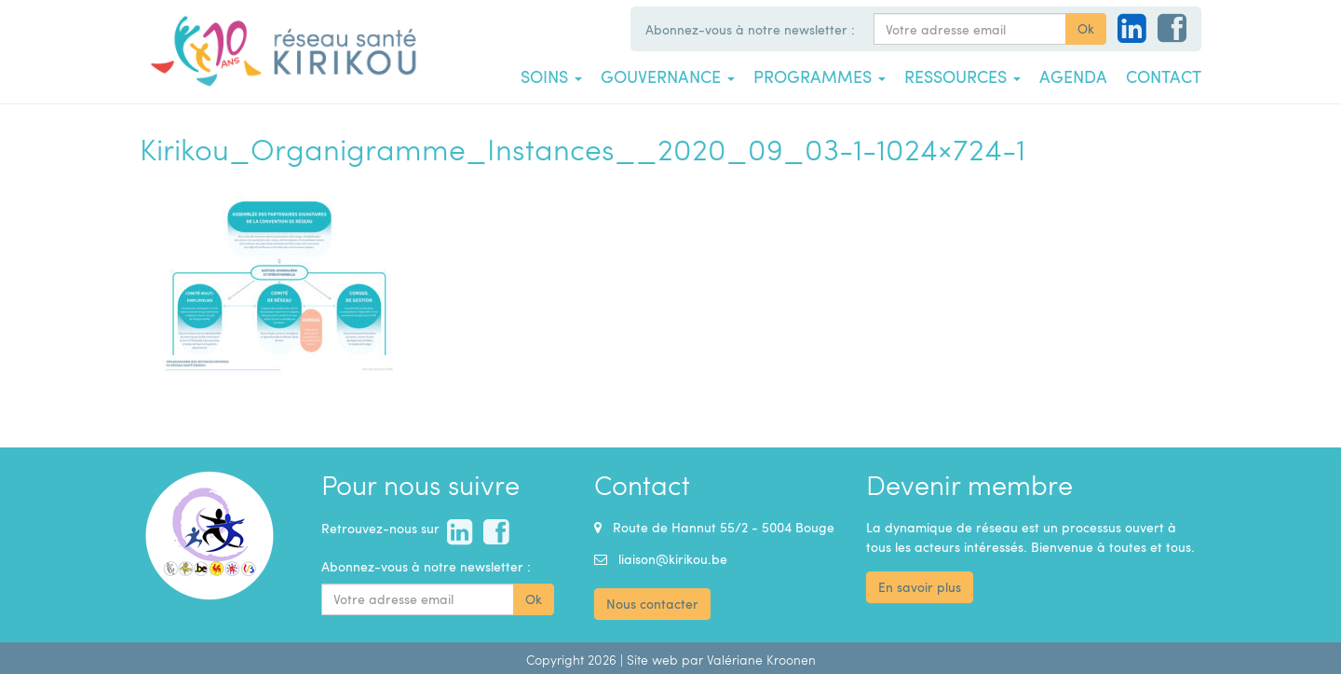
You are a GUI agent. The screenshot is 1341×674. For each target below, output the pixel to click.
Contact (1163, 76)
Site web (652, 659)
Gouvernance (668, 76)
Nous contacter (652, 603)
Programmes (819, 76)
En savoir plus (919, 587)
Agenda (1073, 76)
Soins (551, 76)
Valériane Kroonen (761, 659)
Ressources (962, 76)
